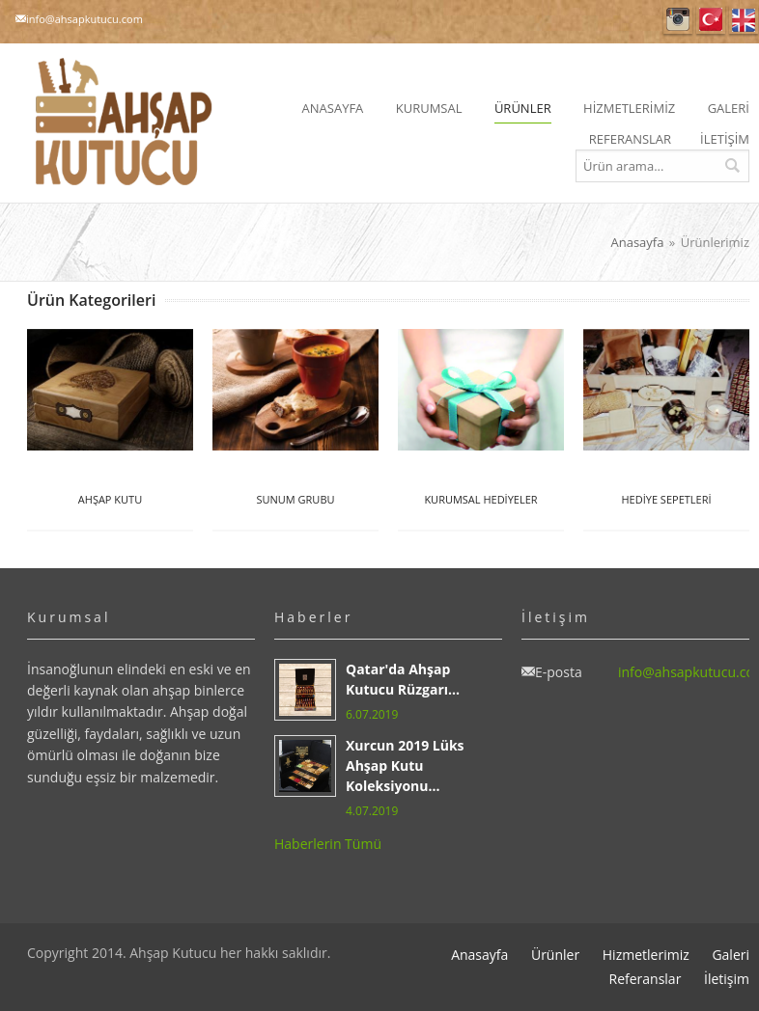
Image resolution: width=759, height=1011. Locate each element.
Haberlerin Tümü (327, 843)
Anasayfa (636, 242)
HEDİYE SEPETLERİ (666, 499)
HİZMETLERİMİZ (629, 108)
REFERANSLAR (630, 139)
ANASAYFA (333, 108)
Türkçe (710, 19)
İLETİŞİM (724, 139)
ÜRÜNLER (522, 108)
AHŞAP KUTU (110, 499)
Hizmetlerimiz (646, 954)
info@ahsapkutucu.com (84, 19)
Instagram (677, 19)
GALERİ (728, 108)
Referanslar (644, 979)
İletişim (726, 979)
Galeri (730, 954)
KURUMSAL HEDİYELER (480, 499)
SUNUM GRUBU (295, 499)
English (743, 19)
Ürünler (555, 954)
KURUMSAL (429, 108)
